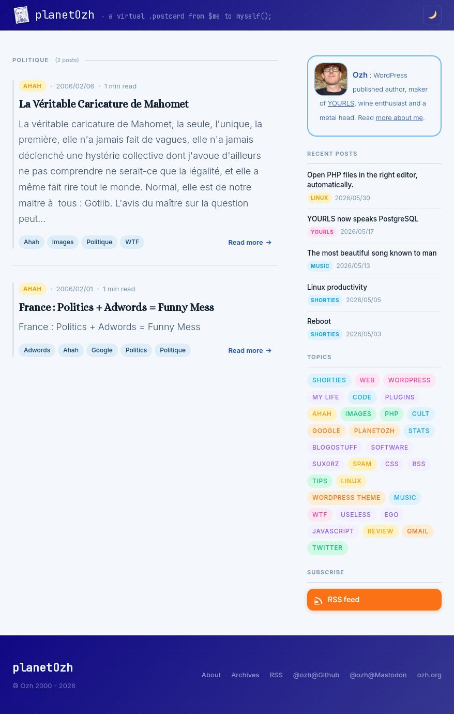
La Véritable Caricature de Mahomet (104, 104)
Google (102, 350)
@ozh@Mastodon (378, 675)
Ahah (32, 86)
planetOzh (68, 14)
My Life (325, 397)
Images (63, 242)
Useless (356, 514)
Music (320, 266)
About (211, 675)
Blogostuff (334, 447)
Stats (419, 431)
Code (362, 397)
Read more (245, 242)
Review (381, 531)
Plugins (400, 397)
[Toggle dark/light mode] (432, 15)
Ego (392, 514)
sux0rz (325, 464)
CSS (392, 464)
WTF (132, 242)
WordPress (409, 380)
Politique (99, 242)
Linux (319, 198)
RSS (419, 464)
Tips (319, 481)
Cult (421, 414)
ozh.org (429, 675)
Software (389, 447)
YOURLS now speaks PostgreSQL (362, 219)
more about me (399, 117)
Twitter (327, 548)
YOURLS (341, 103)
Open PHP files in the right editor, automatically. (362, 180)
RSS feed (337, 599)
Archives (245, 675)
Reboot (319, 321)
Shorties (325, 300)
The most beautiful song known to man (372, 253)
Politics (136, 350)
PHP (392, 414)
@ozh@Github (316, 675)
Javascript (333, 531)
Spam (362, 464)
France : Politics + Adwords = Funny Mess (116, 307)
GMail (418, 531)
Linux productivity (337, 287)
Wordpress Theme (346, 497)
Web (367, 380)
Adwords (37, 350)
